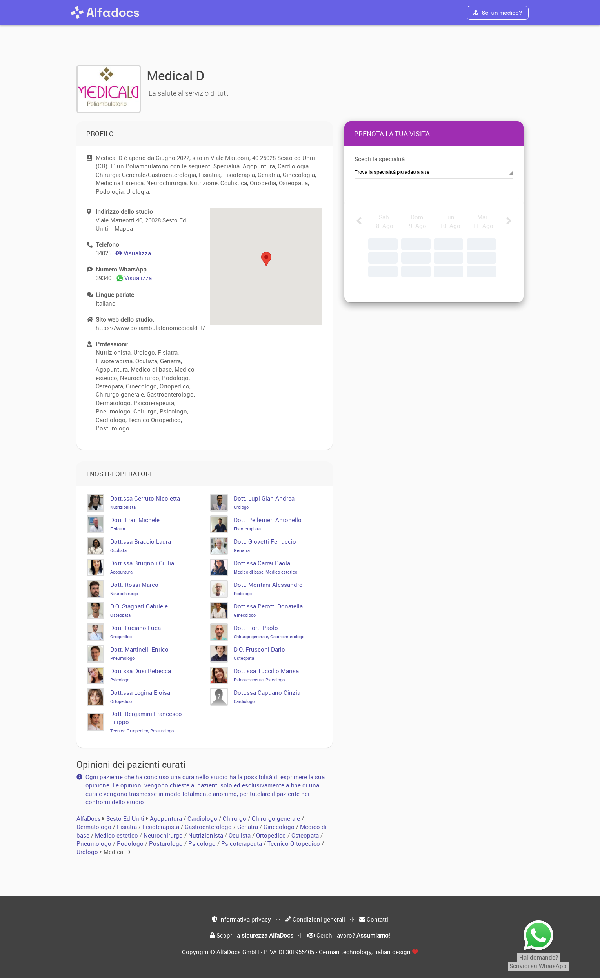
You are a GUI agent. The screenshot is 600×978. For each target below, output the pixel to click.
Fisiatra (127, 826)
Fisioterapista (161, 826)
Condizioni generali (319, 919)
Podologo (131, 843)
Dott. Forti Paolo (269, 631)
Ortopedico (271, 835)
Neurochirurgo (164, 835)
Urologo (88, 852)
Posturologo (166, 843)
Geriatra (248, 826)
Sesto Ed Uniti (125, 818)
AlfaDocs (88, 818)
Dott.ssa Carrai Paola (265, 567)
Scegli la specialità (380, 159)
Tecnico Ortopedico (294, 843)
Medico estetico (117, 835)
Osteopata (305, 835)
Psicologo (202, 843)
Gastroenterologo (209, 826)
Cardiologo (203, 818)
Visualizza (133, 253)
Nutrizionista (206, 835)
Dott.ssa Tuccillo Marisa (266, 675)
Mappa (124, 228)
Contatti (377, 919)
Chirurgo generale (277, 818)
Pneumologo (94, 843)
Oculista (240, 835)
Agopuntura (167, 818)
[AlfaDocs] (105, 12)
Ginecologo (280, 826)
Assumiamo (372, 935)
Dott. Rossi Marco (134, 588)
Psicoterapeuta (242, 843)
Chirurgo (235, 818)
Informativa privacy (245, 919)
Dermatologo (94, 826)
